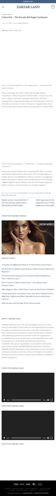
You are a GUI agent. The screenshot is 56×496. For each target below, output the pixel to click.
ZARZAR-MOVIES (23, 23)
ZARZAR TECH (43, 490)
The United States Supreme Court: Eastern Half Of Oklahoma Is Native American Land (26, 277)
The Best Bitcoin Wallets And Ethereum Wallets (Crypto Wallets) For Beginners (28, 270)
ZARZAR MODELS (22, 490)
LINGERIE (12, 490)
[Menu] (3, 6)
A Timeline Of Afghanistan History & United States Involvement (27, 265)
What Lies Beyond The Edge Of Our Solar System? (21, 303)
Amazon (8, 488)
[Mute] (48, 400)
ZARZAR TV (33, 490)
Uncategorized (7, 14)
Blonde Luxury (18, 488)
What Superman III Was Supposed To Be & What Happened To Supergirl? (45, 202)
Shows (4, 195)
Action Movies (39, 193)
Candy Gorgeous (31, 488)
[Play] (4, 400)
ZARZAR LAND (28, 7)
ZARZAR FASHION (45, 488)
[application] (28, 387)
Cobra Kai (48, 193)
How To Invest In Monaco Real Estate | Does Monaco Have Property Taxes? (24, 284)
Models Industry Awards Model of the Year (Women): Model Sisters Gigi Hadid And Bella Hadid (15, 202)
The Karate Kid (11, 195)
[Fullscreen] (52, 400)
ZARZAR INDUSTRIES (41, 493)
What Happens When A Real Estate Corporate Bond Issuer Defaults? (28, 289)
